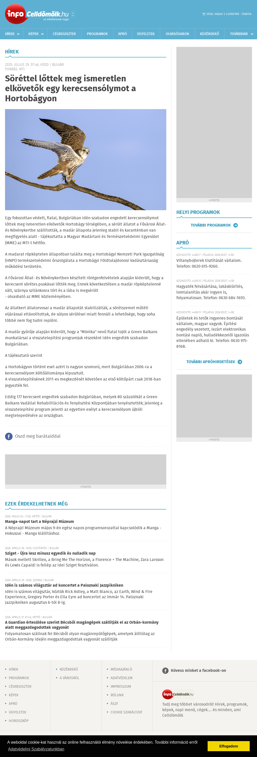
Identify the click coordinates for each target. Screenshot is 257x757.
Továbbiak (239, 34)
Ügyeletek (146, 34)
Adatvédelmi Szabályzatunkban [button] (36, 749)
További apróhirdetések (210, 362)
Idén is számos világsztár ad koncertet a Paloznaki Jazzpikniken (64, 585)
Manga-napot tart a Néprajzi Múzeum (39, 522)
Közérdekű (209, 34)
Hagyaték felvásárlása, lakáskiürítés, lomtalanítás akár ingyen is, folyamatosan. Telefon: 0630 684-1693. (211, 292)
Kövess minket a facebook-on (198, 671)
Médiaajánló (121, 669)
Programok (97, 34)
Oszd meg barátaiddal (37, 436)
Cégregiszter (64, 34)
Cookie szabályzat (126, 712)
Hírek (10, 34)
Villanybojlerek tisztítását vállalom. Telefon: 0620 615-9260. (209, 263)
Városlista (73, 14)
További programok (211, 225)
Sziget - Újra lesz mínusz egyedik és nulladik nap (50, 553)
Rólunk (117, 695)
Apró (122, 34)
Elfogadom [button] (228, 746)
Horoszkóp (18, 721)
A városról (69, 678)
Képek (33, 34)
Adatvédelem (122, 678)
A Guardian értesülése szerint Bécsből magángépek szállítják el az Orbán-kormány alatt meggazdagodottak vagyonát (81, 625)
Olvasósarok (177, 34)
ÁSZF (114, 704)
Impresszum (121, 686)
